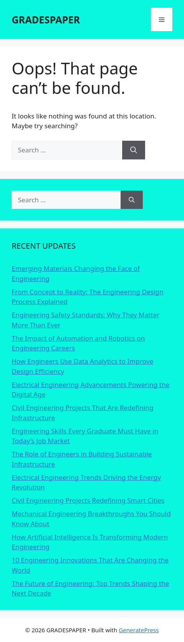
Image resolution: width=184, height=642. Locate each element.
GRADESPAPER (46, 19)
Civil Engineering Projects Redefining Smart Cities (88, 500)
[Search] (133, 150)
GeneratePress (139, 630)
